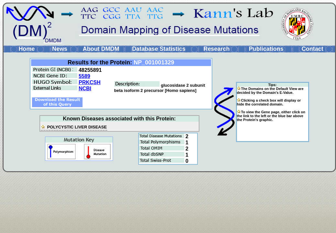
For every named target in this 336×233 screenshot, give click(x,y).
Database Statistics (158, 49)
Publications (266, 49)
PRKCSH (90, 82)
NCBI (85, 88)
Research (216, 49)
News (59, 49)
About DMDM (101, 49)
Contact (312, 49)
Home (26, 49)
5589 (84, 76)
